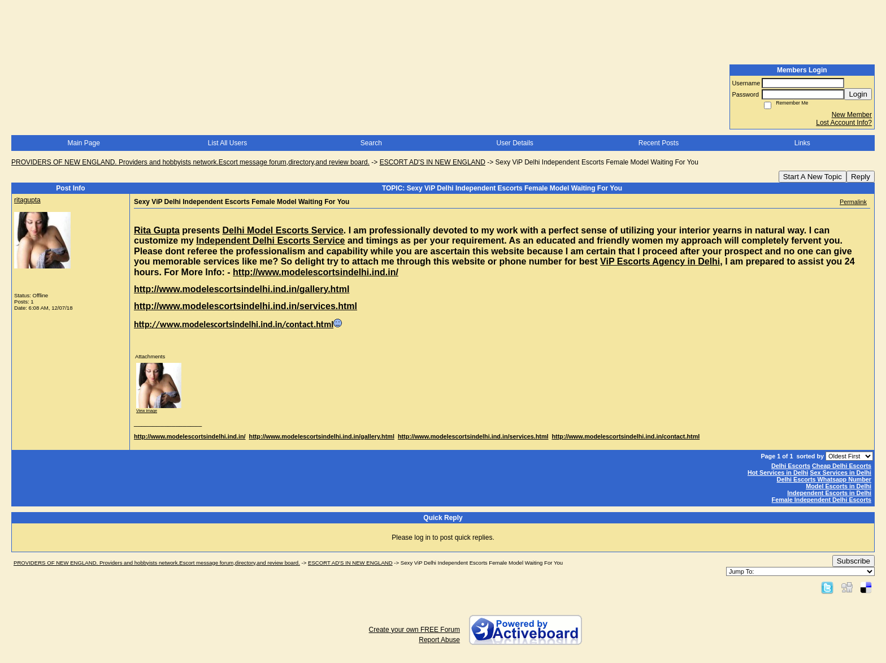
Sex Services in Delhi (840, 472)
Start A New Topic (812, 176)
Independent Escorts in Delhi (829, 492)
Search (371, 143)
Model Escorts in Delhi (838, 486)
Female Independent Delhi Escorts (821, 499)
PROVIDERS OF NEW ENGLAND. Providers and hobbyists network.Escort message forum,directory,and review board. (190, 162)
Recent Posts (659, 143)
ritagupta (27, 200)
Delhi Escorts (790, 465)
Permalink (853, 201)
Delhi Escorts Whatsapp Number (824, 479)
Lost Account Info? (844, 123)
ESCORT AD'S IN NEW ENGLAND (432, 162)
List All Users (227, 143)
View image (146, 410)
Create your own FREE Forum (414, 630)
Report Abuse (439, 640)
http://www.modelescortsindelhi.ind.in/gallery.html (321, 436)
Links (802, 143)
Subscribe (853, 561)
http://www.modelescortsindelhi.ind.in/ (190, 436)
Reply (860, 176)
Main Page (83, 143)
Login (858, 94)
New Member (852, 115)
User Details (514, 143)
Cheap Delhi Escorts (841, 465)
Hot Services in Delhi (778, 472)
